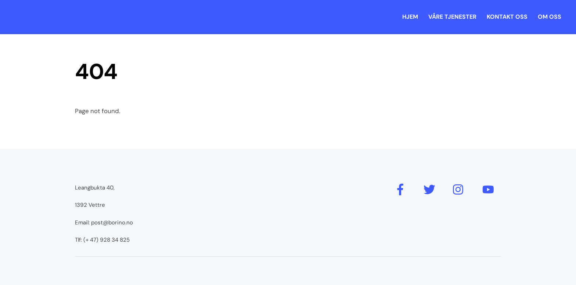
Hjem (410, 17)
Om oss (549, 17)
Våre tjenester (452, 17)
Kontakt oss (507, 17)
